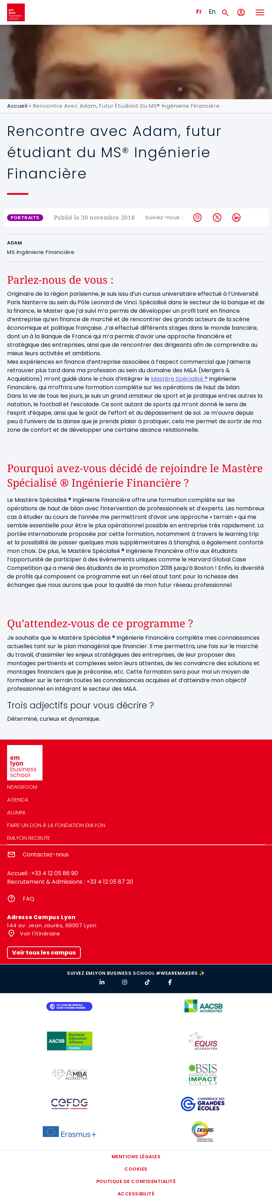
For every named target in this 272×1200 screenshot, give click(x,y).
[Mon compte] (241, 12)
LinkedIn (236, 217)
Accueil (17, 105)
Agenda (17, 799)
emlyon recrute (28, 838)
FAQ (28, 899)
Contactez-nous (46, 854)
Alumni (16, 812)
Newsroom (22, 787)
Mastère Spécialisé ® (179, 379)
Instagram (197, 217)
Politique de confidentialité (136, 1181)
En (212, 11)
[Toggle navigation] (259, 12)
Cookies (136, 1169)
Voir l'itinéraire (39, 933)
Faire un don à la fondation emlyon (56, 825)
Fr (199, 11)
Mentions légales (136, 1156)
